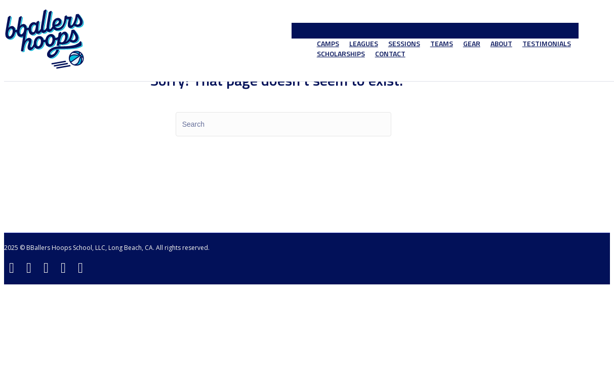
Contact (390, 53)
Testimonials (546, 43)
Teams (441, 43)
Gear (471, 43)
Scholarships (341, 53)
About (501, 43)
